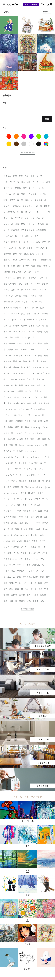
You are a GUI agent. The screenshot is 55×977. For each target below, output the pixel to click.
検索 (47, 118)
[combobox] (47, 12)
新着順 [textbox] (45, 11)
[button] (27, 153)
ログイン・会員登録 (31, 4)
